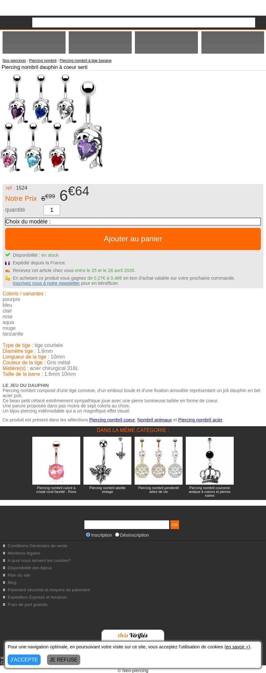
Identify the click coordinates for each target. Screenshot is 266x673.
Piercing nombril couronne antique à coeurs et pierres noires (210, 491)
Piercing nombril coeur (112, 419)
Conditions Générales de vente (37, 545)
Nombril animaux (154, 419)
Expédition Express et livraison (37, 597)
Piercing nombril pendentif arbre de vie (158, 490)
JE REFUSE (64, 659)
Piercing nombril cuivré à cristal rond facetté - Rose (56, 490)
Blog (12, 582)
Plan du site (19, 575)
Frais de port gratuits (28, 604)
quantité (15, 210)
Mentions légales (24, 553)
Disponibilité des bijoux (30, 567)
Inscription (99, 535)
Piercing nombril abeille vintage (107, 490)
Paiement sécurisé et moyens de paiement (49, 589)
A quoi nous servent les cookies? (39, 560)
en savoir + (237, 646)
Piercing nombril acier (200, 419)
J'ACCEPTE (24, 659)
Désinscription (132, 535)
